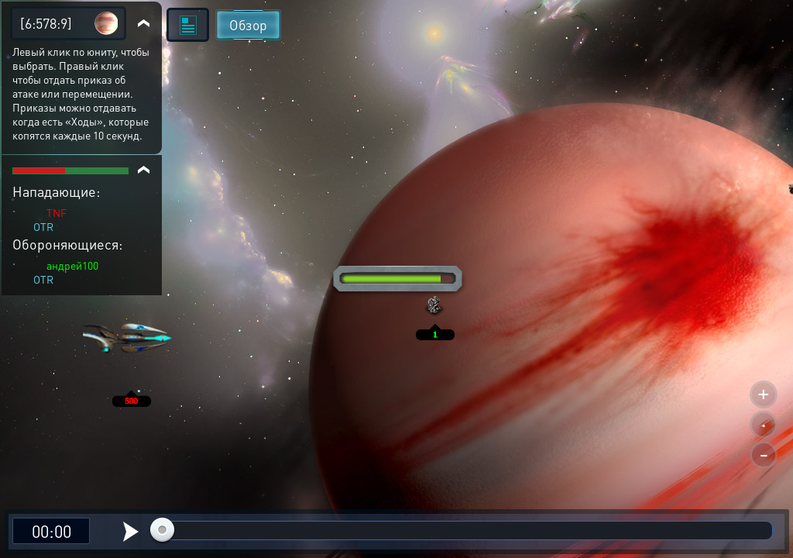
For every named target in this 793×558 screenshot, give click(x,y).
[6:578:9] (46, 23)
